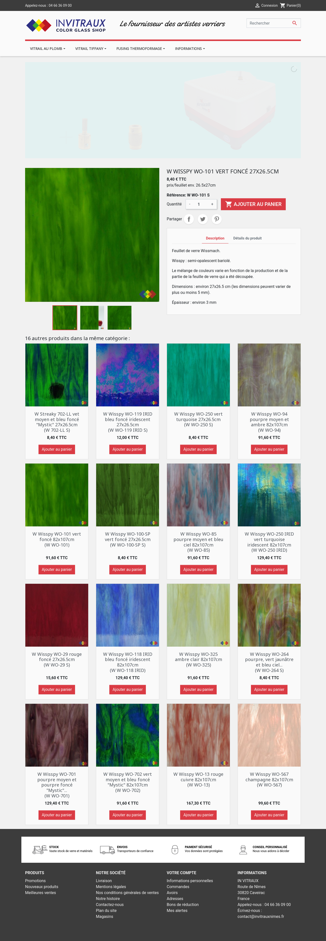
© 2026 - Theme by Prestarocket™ (134, 934)
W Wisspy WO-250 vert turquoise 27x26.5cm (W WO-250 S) (198, 419)
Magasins (104, 916)
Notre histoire (108, 898)
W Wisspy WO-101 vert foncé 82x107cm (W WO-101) (57, 539)
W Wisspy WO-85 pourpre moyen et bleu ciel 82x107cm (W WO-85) (198, 542)
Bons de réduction (183, 904)
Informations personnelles (190, 880)
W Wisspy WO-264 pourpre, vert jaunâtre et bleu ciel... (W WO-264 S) (269, 662)
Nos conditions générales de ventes (127, 892)
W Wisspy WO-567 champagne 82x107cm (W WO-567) (269, 779)
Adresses (175, 898)
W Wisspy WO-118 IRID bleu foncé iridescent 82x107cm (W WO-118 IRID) (127, 662)
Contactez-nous (110, 904)
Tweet (203, 219)
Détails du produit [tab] (247, 238)
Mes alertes (177, 910)
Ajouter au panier (253, 204)
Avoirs (172, 892)
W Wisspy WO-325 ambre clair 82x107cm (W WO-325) (198, 659)
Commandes (178, 886)
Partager (189, 219)
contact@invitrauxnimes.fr (261, 916)
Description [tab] (215, 238)
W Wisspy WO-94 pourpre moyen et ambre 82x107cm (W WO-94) (269, 422)
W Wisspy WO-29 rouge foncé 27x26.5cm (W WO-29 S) (57, 659)
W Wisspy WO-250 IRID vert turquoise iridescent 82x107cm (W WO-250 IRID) (269, 542)
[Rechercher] (273, 23)
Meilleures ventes (40, 892)
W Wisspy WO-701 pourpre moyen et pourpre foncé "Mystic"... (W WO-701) (57, 784)
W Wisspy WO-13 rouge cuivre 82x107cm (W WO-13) (198, 779)
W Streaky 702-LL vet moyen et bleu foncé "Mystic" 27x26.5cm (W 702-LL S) (57, 422)
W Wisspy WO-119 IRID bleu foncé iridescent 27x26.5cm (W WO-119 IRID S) (127, 422)
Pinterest (217, 219)
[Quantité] (200, 204)
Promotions (35, 880)
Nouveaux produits (41, 886)
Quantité (174, 204)
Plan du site (106, 910)
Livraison (104, 880)
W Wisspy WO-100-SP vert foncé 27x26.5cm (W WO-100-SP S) (128, 539)
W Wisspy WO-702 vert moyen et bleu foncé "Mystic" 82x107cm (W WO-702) (127, 782)
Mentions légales (111, 886)
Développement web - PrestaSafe (193, 934)
